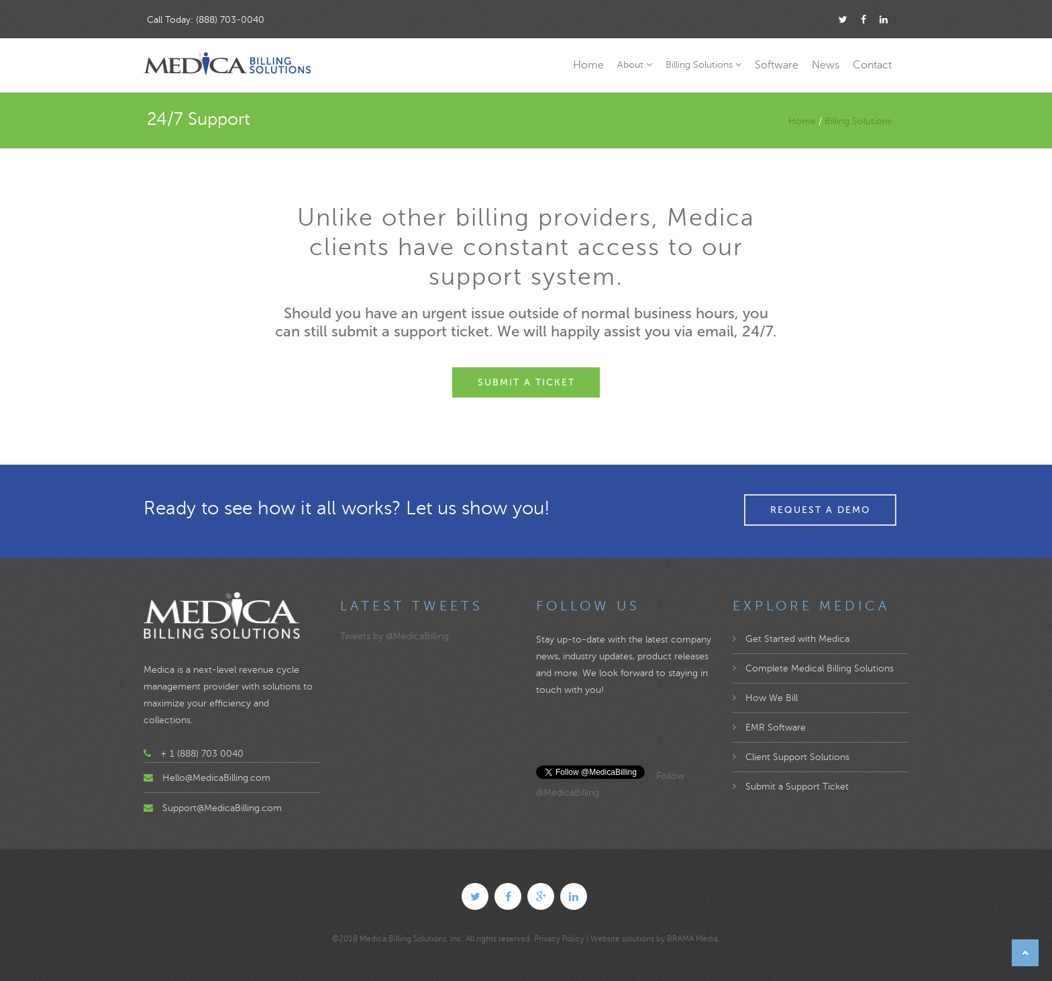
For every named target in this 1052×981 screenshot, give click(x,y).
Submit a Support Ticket (791, 787)
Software (776, 65)
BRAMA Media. (693, 938)
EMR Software (769, 727)
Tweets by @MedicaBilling (394, 636)
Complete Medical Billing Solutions (813, 668)
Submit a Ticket (526, 382)
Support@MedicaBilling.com (222, 808)
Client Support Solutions (791, 757)
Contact (872, 65)
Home (588, 65)
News (825, 65)
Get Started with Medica (791, 639)
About (634, 65)
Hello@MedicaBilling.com (216, 778)
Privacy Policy (559, 938)
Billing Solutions (703, 65)
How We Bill (765, 698)
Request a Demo (820, 510)
